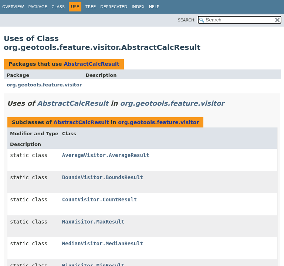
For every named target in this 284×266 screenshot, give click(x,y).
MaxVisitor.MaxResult (93, 222)
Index (138, 6)
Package (37, 6)
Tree (90, 6)
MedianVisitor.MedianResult (102, 243)
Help (154, 6)
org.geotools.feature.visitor (44, 85)
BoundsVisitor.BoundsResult (102, 177)
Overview (13, 6)
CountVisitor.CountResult (99, 199)
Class (58, 6)
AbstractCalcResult (91, 64)
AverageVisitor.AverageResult (105, 155)
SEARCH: (187, 20)
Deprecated (113, 6)
